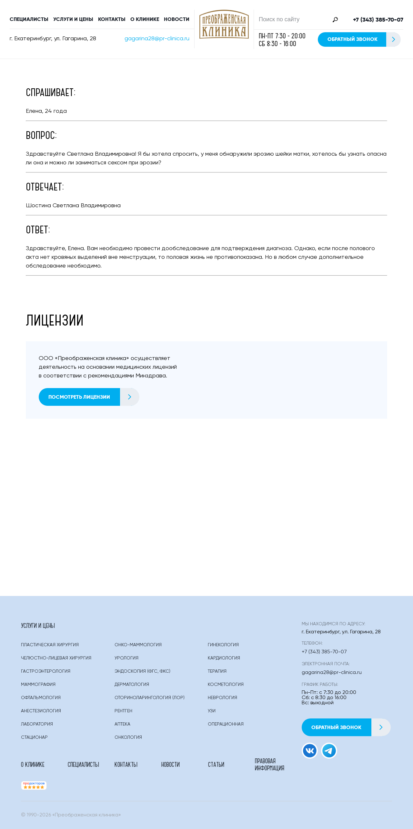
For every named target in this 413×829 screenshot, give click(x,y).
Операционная (226, 724)
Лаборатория (37, 724)
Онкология (128, 737)
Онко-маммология (138, 645)
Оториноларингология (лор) (150, 698)
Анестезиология (41, 711)
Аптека (122, 724)
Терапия (217, 671)
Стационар (34, 737)
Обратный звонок (363, 39)
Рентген (123, 711)
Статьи (216, 764)
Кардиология (224, 658)
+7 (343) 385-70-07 (378, 19)
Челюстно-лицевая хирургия (56, 658)
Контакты (112, 19)
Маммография (38, 684)
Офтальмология (41, 698)
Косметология (226, 684)
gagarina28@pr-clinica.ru (157, 39)
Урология (126, 658)
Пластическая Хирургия (50, 645)
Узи (212, 711)
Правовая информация (269, 764)
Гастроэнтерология (45, 671)
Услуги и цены (73, 19)
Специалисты (29, 19)
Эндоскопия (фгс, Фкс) (142, 671)
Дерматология (132, 684)
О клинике (144, 19)
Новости (176, 19)
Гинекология (223, 645)
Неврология (222, 698)
